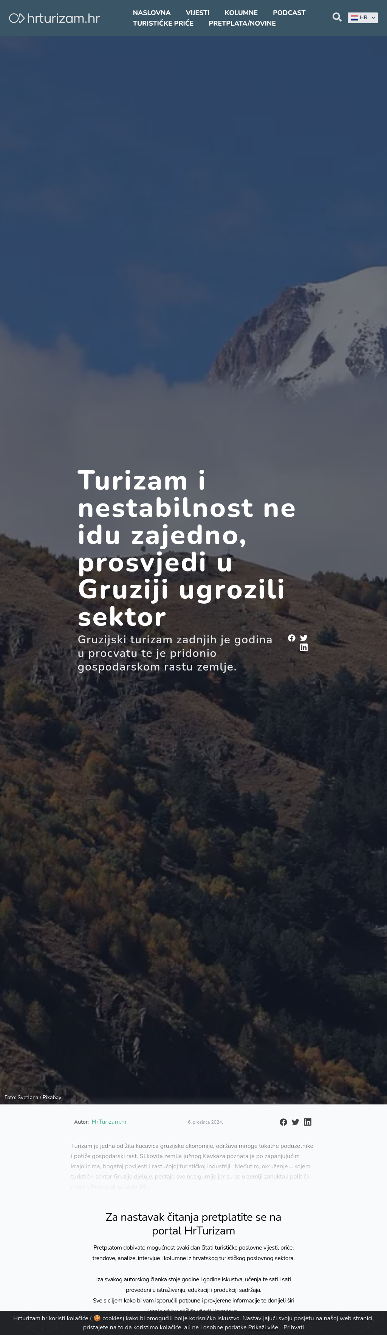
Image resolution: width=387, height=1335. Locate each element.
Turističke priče (163, 23)
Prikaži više (263, 1327)
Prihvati (293, 1327)
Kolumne (241, 12)
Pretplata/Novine (242, 23)
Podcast (289, 12)
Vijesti (197, 12)
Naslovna (152, 12)
